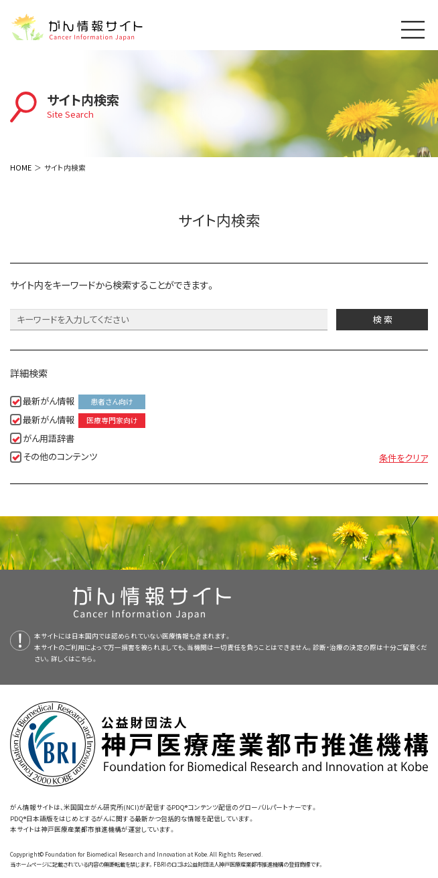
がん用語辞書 (48, 438)
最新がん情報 (84, 402)
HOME (20, 167)
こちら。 (86, 658)
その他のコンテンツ (60, 456)
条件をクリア (403, 457)
